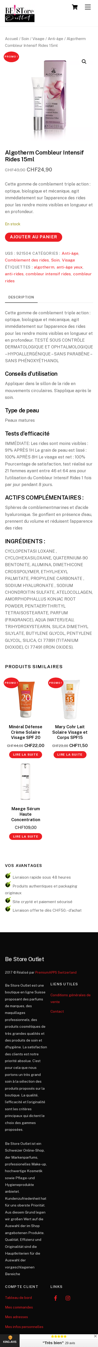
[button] (84, 61)
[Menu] (88, 7)
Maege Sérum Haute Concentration (25, 814)
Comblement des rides (27, 260)
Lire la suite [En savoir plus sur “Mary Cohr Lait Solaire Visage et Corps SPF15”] (70, 754)
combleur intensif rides (48, 273)
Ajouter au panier (33, 236)
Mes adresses (16, 1317)
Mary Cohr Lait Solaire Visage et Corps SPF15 (70, 732)
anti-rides (14, 273)
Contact (57, 1011)
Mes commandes (19, 1307)
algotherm (44, 267)
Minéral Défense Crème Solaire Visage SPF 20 (25, 732)
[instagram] (68, 1297)
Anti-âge (55, 38)
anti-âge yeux (70, 267)
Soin (25, 38)
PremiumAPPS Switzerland (56, 972)
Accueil (11, 38)
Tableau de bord (18, 1297)
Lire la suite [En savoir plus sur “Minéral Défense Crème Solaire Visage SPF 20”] (25, 754)
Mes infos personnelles (24, 1327)
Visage (38, 38)
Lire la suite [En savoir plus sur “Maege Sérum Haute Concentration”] (25, 836)
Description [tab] (21, 297)
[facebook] (55, 1297)
